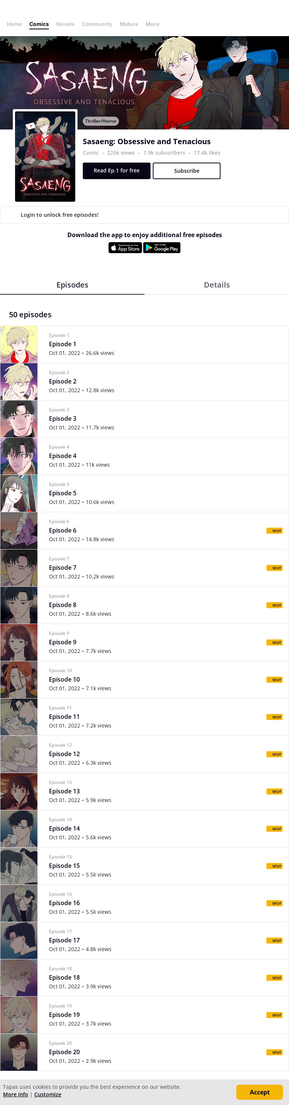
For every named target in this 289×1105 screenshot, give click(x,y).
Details (217, 285)
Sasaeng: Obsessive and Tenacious (147, 141)
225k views (121, 152)
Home (14, 24)
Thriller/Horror (101, 121)
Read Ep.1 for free (117, 170)
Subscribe (186, 170)
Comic (91, 152)
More (155, 24)
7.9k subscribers (165, 152)
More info (15, 1094)
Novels (65, 24)
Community (97, 24)
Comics (39, 24)
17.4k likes (207, 152)
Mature (129, 24)
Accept (260, 1092)
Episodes (72, 285)
